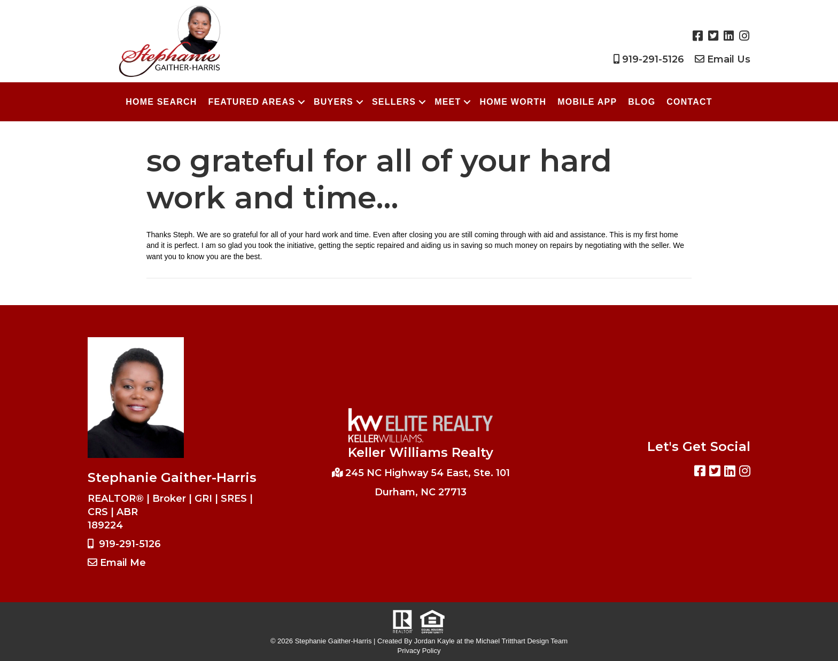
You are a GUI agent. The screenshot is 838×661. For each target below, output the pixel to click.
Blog (641, 101)
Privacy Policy (419, 651)
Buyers (333, 101)
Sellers (394, 101)
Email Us (728, 59)
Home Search (161, 101)
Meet (447, 101)
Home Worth (512, 101)
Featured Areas (251, 101)
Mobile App (587, 101)
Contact (689, 101)
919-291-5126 (653, 59)
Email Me (123, 563)
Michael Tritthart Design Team (522, 641)
